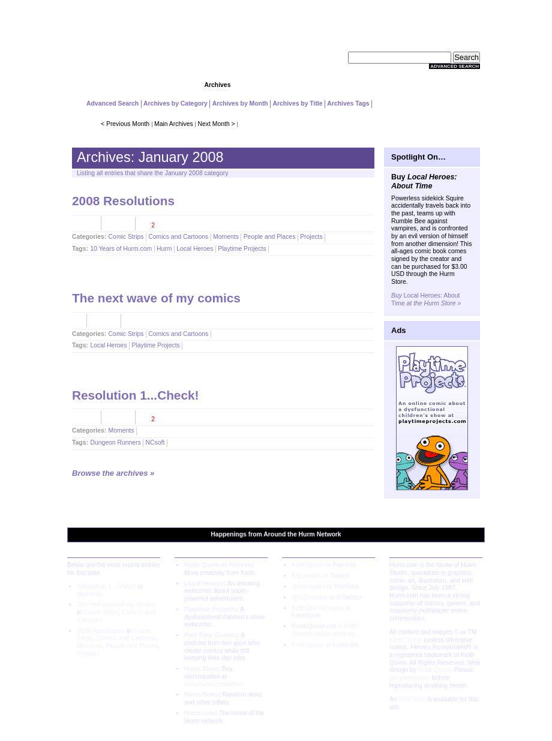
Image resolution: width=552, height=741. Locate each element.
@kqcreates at (325, 586)
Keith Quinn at (324, 565)
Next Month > (216, 124)
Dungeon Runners (115, 442)
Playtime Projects (242, 248)
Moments (226, 236)
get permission (409, 677)
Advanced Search (454, 66)
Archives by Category (175, 103)
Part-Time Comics (210, 635)
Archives (218, 85)
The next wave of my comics (156, 298)
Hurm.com (199, 713)
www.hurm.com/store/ (214, 684)
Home (101, 85)
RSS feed (412, 699)
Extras (392, 85)
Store (334, 85)
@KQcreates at (327, 597)
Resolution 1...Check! (135, 395)
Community (276, 85)
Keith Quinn (405, 640)
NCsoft (155, 442)
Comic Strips (126, 236)
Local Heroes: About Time (426, 299)
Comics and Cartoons (178, 236)
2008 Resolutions (123, 201)
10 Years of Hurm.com (121, 248)
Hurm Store (201, 668)
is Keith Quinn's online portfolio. (325, 630)
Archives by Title (298, 103)
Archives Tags (348, 103)
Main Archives (173, 124)
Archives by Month (240, 103)
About (451, 85)
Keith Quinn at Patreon (218, 565)
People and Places (270, 236)
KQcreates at (320, 575)
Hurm (164, 248)
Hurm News (201, 694)
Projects (159, 85)
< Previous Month (125, 124)
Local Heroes (194, 248)
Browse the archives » (113, 473)
